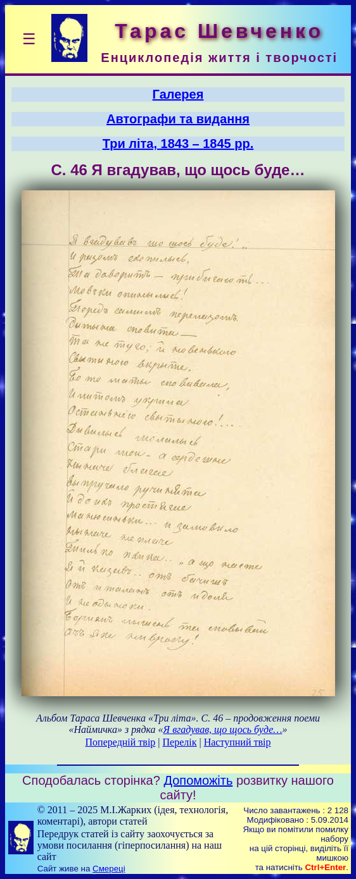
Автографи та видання (178, 119)
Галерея (178, 94)
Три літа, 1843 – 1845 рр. (178, 144)
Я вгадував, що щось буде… (223, 729)
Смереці (108, 868)
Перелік (180, 742)
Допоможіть (197, 780)
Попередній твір (121, 742)
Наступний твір (237, 742)
